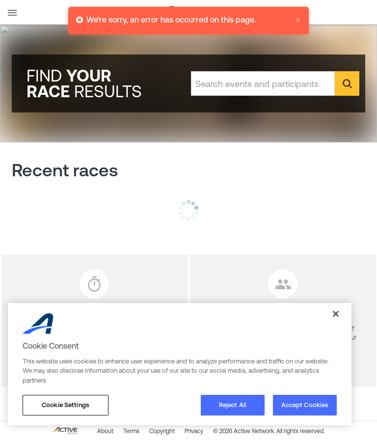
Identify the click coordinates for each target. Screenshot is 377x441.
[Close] (336, 314)
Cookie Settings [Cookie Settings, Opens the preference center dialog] (65, 405)
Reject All (232, 405)
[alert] (188, 15)
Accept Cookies (305, 405)
